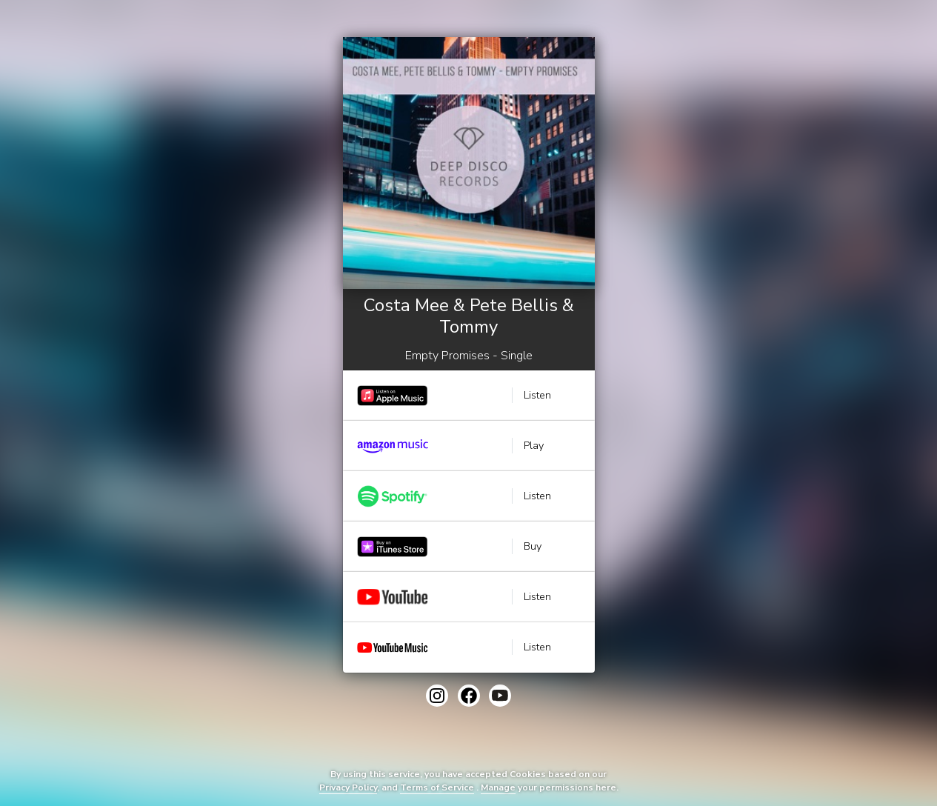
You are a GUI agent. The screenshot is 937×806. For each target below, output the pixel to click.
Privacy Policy (348, 787)
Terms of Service (437, 787)
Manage (498, 787)
